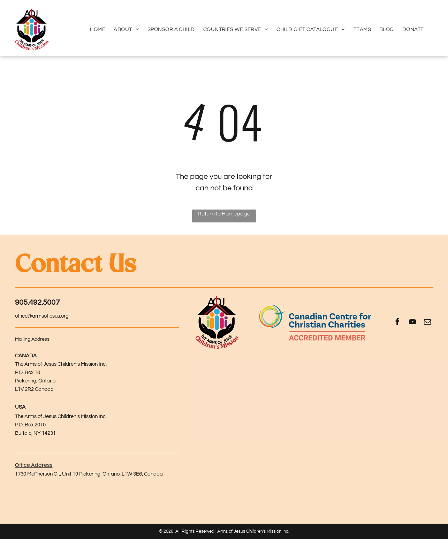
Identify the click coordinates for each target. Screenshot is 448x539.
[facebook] (397, 323)
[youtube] (412, 323)
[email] (427, 323)
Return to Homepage (224, 214)
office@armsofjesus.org (42, 316)
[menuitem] (97, 29)
